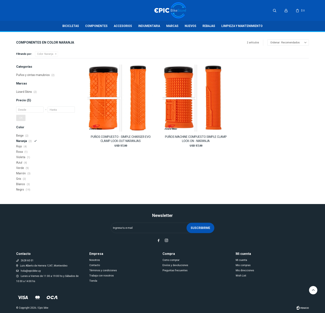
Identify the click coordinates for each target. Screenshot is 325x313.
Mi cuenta (241, 260)
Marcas (172, 26)
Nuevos (190, 26)
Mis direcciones (245, 270)
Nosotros (94, 260)
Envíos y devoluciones (175, 265)
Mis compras (243, 265)
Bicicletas (70, 26)
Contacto (94, 265)
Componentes (96, 26)
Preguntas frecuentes (175, 270)
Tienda (93, 280)
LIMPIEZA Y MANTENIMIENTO (242, 26)
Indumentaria (149, 26)
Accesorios (123, 26)
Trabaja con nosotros (101, 275)
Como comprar (170, 260)
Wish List (241, 275)
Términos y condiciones (103, 270)
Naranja (45, 54)
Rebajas (209, 26)
